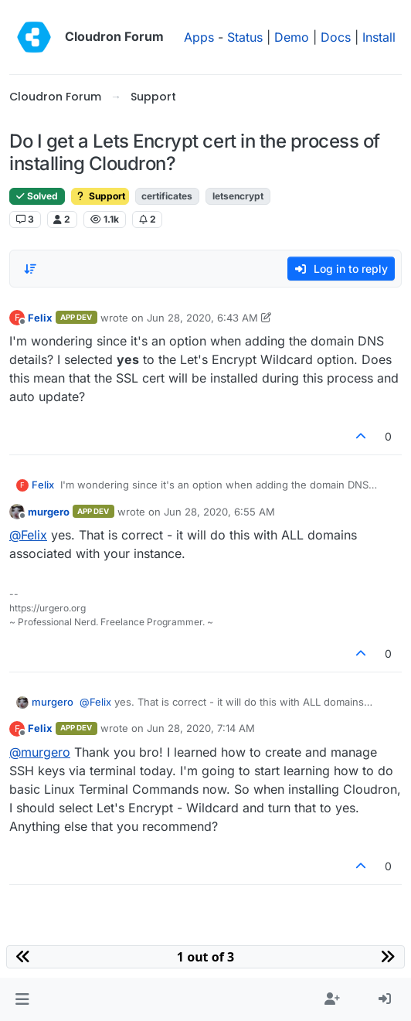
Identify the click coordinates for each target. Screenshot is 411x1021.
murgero (49, 511)
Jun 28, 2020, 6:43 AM (202, 317)
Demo (291, 37)
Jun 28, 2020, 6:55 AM (219, 511)
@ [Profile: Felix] (28, 535)
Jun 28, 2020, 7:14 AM (201, 728)
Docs (336, 37)
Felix (40, 317)
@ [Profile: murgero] (39, 752)
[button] (22, 999)
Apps (199, 37)
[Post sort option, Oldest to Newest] (30, 269)
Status (245, 37)
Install (379, 37)
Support (100, 196)
